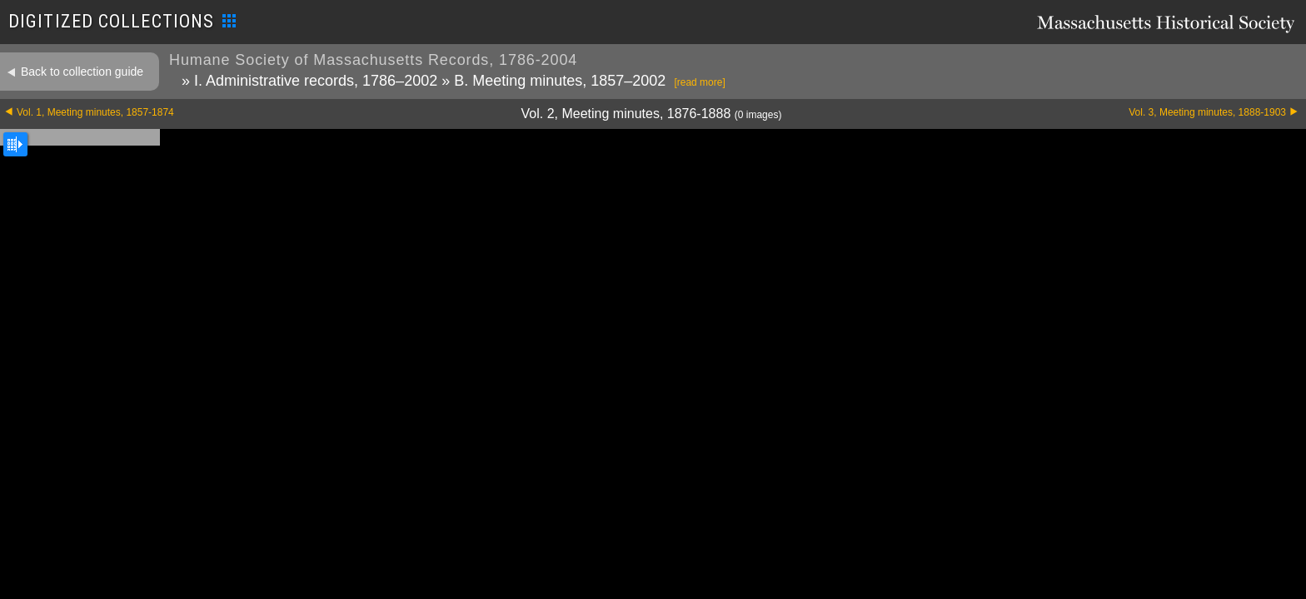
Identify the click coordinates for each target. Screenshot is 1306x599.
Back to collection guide (82, 71)
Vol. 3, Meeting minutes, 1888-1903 (1207, 112)
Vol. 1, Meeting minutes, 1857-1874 (95, 112)
